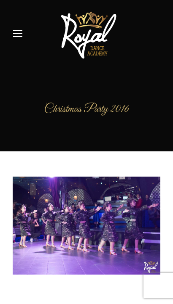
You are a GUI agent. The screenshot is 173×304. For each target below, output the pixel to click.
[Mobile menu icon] (18, 34)
